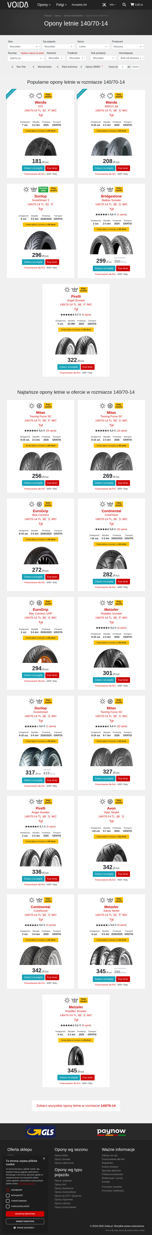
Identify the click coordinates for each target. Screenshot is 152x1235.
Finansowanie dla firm (34, 174)
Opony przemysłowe (65, 1207)
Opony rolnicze (62, 1203)
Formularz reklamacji (113, 1190)
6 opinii (122, 628)
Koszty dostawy (110, 1166)
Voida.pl (48, 15)
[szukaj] (124, 4)
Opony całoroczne (64, 1163)
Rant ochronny (69, 67)
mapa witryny (119, 1230)
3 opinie (51, 925)
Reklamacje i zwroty (112, 1178)
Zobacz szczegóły (33, 168)
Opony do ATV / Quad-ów (68, 1196)
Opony (44, 5)
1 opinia (122, 214)
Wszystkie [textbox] (23, 46)
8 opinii (122, 925)
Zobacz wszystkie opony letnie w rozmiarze (76, 1106)
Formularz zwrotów (112, 1187)
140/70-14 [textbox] (25, 58)
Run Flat (21, 67)
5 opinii (86, 314)
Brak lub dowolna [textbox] (131, 58)
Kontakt (106, 1182)
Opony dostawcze (64, 1188)
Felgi (61, 5)
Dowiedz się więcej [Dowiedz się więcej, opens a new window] (27, 1183)
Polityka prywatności (112, 1174)
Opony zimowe (62, 1159)
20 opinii (51, 430)
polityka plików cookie (135, 1230)
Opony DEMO (93, 67)
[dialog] (25, 1193)
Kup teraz (52, 168)
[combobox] (24, 46)
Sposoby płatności (111, 1170)
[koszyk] (136, 4)
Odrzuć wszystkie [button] (25, 1221)
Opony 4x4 (60, 1184)
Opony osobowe (63, 1180)
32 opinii (121, 529)
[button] (25, 1227)
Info (113, 5)
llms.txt (109, 1230)
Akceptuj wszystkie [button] (25, 1214)
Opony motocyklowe (73, 15)
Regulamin (107, 1163)
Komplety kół (79, 4)
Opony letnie (61, 1155)
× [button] (44, 1159)
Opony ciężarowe (64, 1199)
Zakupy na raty (109, 1155)
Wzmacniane (44, 67)
